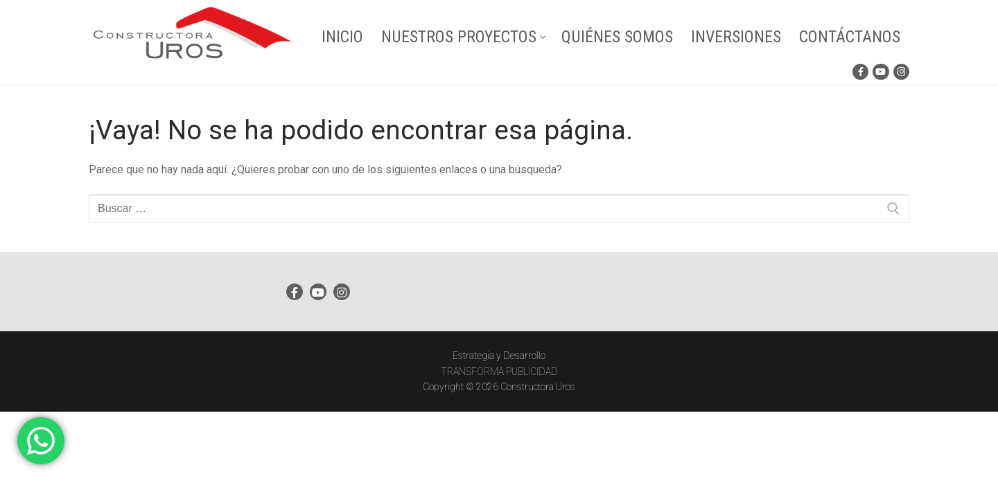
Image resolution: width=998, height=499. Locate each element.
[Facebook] (860, 72)
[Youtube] (880, 72)
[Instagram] (901, 72)
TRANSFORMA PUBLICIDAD (499, 371)
